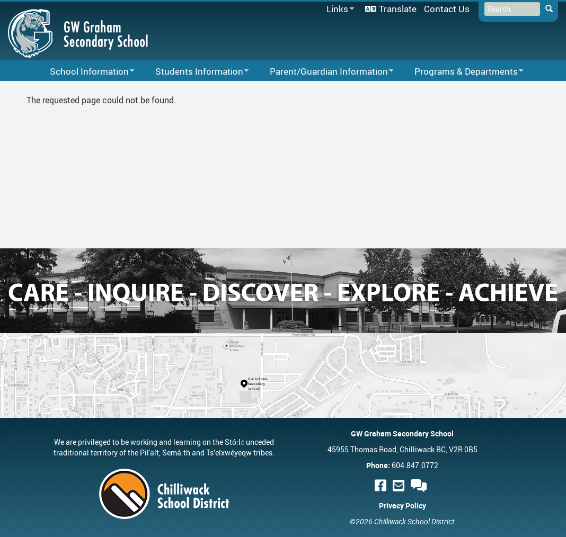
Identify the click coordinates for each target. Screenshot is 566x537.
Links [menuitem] (339, 9)
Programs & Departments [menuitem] (462, 71)
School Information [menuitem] (85, 71)
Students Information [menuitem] (195, 71)
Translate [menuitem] (398, 9)
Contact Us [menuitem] (447, 9)
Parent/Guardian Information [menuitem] (325, 71)
